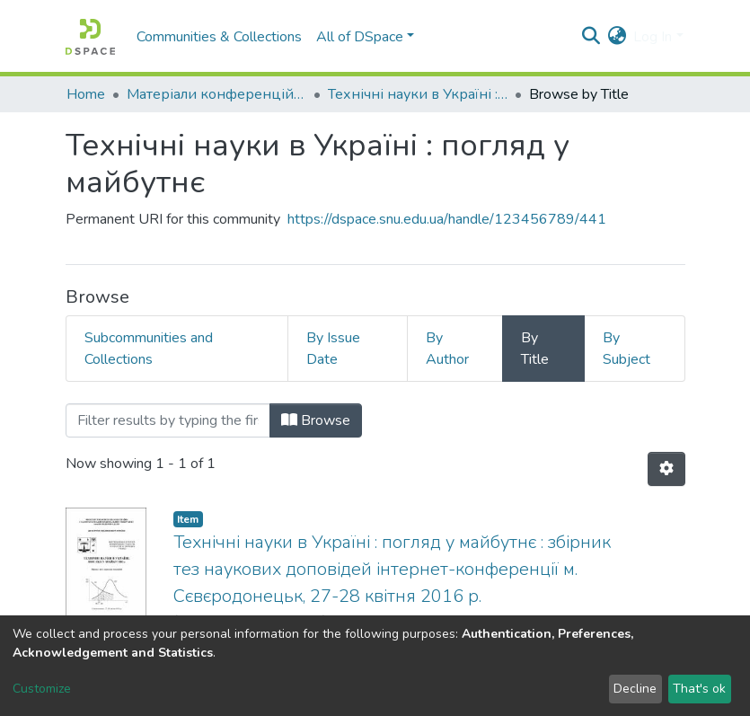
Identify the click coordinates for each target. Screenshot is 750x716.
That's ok (699, 688)
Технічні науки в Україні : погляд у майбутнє (417, 94)
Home (85, 94)
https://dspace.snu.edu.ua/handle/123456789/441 (446, 219)
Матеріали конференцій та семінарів (216, 94)
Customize (42, 688)
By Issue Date (333, 348)
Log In (652, 37)
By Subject (626, 348)
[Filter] (168, 420)
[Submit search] (590, 37)
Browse (315, 420)
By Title (535, 348)
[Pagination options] (666, 469)
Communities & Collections (219, 37)
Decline (635, 688)
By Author (447, 348)
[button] (616, 37)
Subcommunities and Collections (148, 348)
